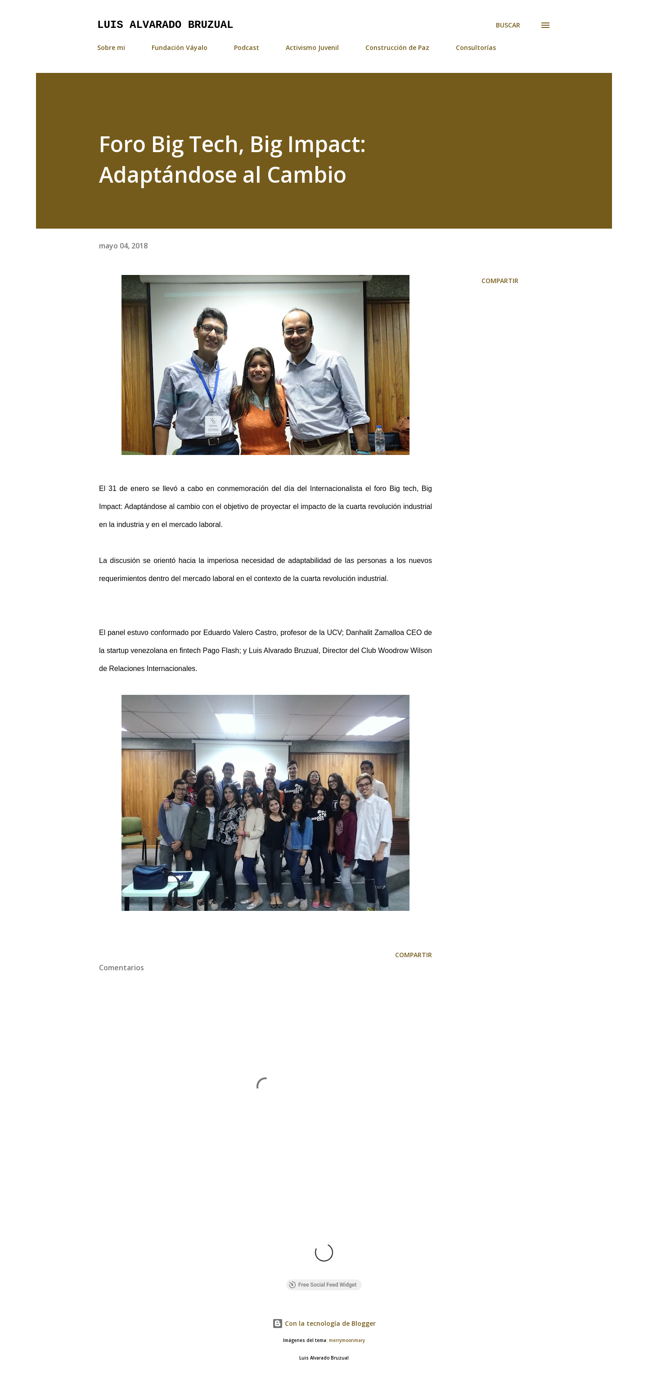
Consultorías (476, 47)
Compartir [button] (500, 280)
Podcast (246, 47)
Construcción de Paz (397, 47)
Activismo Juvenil (312, 47)
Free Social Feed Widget (322, 1284)
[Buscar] (508, 25)
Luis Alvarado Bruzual (165, 25)
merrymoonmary (347, 1340)
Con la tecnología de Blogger (324, 1323)
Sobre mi (111, 47)
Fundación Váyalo (179, 47)
